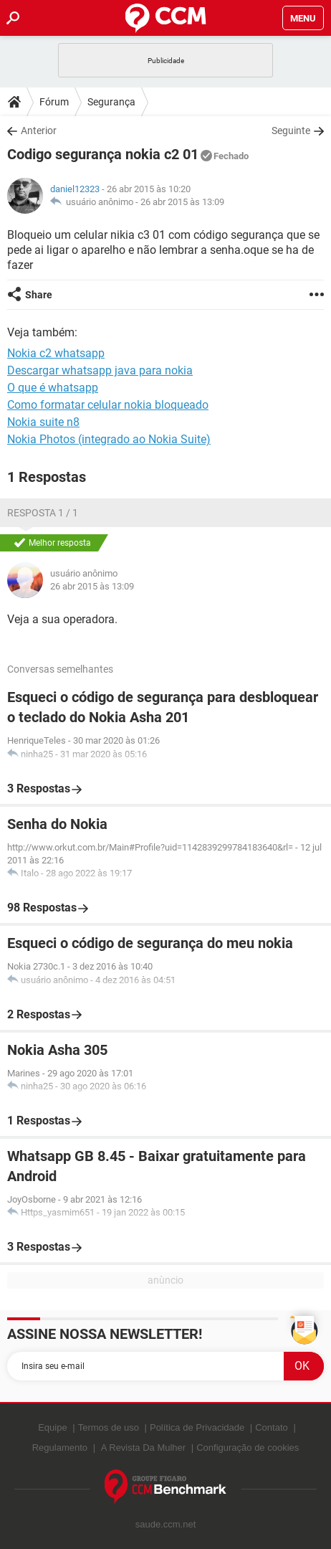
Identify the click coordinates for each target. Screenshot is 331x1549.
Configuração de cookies (247, 1447)
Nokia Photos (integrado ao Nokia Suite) (109, 439)
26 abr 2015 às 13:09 (182, 201)
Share (38, 294)
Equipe (52, 1427)
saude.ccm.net (165, 1524)
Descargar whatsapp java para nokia (100, 370)
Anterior (39, 130)
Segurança (111, 102)
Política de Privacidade (197, 1427)
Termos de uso (108, 1427)
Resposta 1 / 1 (42, 512)
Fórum (54, 102)
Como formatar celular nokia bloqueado (107, 405)
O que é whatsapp (52, 387)
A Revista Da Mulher (143, 1447)
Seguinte (291, 130)
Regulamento (59, 1447)
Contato (271, 1427)
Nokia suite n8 (43, 422)
